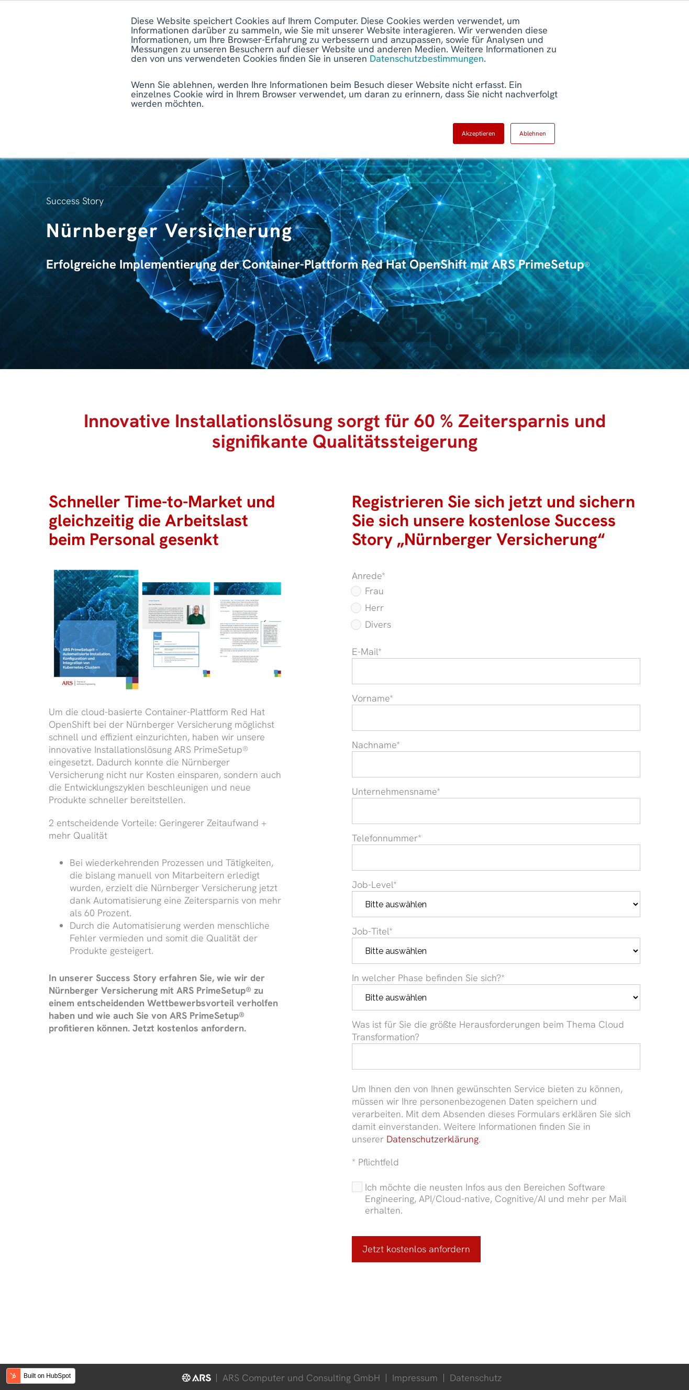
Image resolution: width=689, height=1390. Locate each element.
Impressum (415, 1378)
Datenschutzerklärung (432, 1139)
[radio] (496, 593)
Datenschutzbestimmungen (427, 58)
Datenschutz (476, 1378)
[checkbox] (496, 610)
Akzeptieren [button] (478, 133)
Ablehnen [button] (532, 133)
